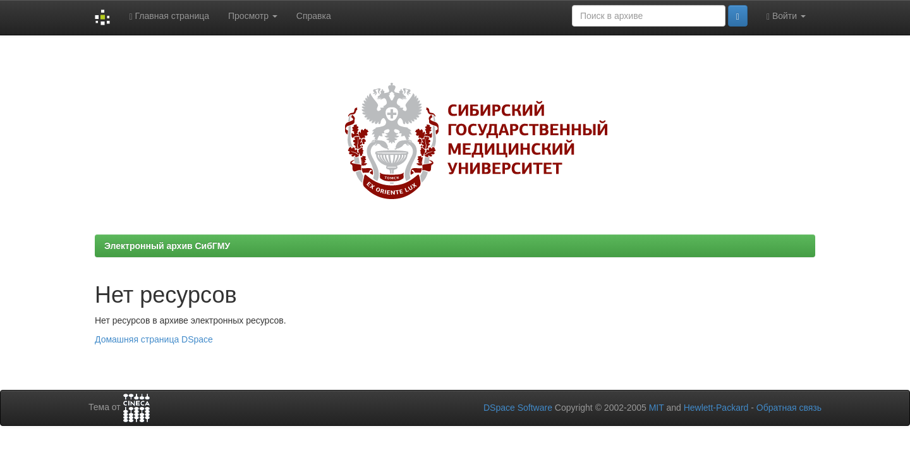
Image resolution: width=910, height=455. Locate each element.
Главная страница (169, 16)
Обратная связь (789, 408)
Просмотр (252, 16)
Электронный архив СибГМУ (167, 246)
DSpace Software (517, 408)
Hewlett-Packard (716, 408)
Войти (786, 16)
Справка (313, 16)
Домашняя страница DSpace (154, 339)
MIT (656, 408)
